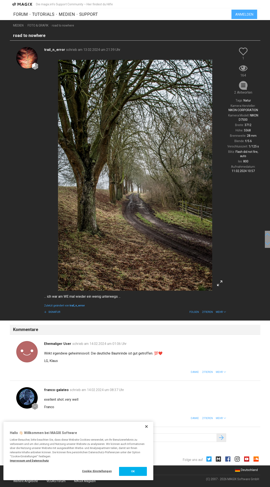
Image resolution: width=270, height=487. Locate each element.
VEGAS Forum (56, 481)
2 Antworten (243, 92)
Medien (67, 14)
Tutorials (43, 14)
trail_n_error (55, 50)
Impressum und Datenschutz (29, 460)
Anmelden (244, 14)
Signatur (54, 311)
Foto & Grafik (38, 25)
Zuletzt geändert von (64, 305)
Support (88, 14)
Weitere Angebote (25, 481)
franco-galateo (57, 390)
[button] (221, 311)
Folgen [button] (194, 311)
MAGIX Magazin (85, 481)
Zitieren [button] (207, 311)
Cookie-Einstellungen (97, 471)
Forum (20, 14)
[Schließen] (146, 426)
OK (133, 471)
